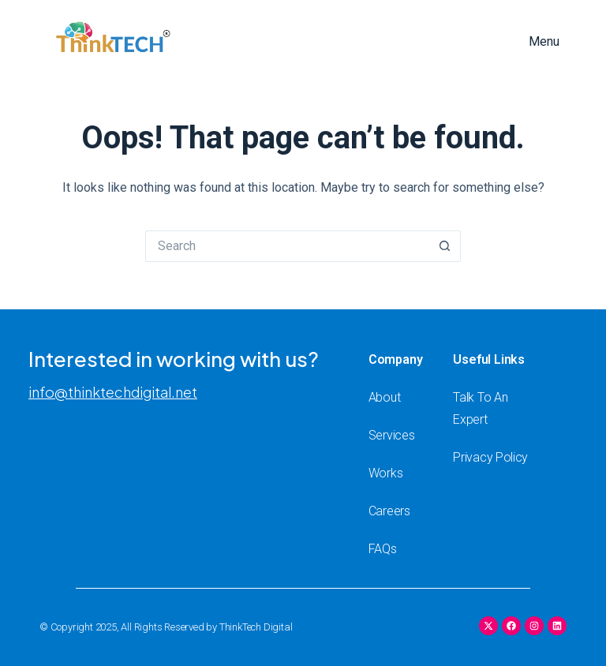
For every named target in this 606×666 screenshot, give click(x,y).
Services (391, 435)
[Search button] (445, 246)
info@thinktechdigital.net (112, 392)
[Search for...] (287, 246)
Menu (544, 41)
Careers (389, 510)
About (384, 397)
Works (385, 473)
